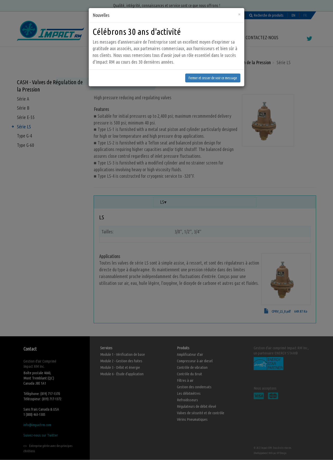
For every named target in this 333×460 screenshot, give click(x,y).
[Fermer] (239, 7)
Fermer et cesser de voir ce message (213, 70)
